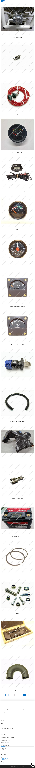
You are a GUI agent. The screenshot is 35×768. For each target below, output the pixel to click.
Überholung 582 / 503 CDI (5, 740)
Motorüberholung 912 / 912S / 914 (7, 738)
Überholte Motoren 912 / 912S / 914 (7, 737)
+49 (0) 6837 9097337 (4, 758)
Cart (1, 721)
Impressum (3, 725)
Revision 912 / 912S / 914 (5, 742)
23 (27, 694)
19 (16, 694)
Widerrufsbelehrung (5, 730)
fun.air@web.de (3, 762)
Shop (2, 723)
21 (21, 694)
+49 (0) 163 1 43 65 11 (4, 759)
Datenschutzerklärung (5, 726)
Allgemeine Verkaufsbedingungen (7, 728)
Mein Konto (3, 720)
